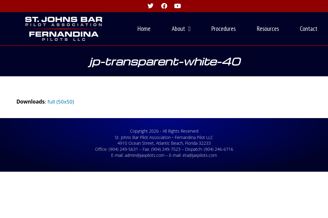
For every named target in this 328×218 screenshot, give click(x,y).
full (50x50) (61, 101)
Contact (308, 29)
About (181, 29)
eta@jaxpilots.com (200, 155)
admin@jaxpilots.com (144, 155)
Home (144, 29)
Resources (268, 29)
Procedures (223, 29)
